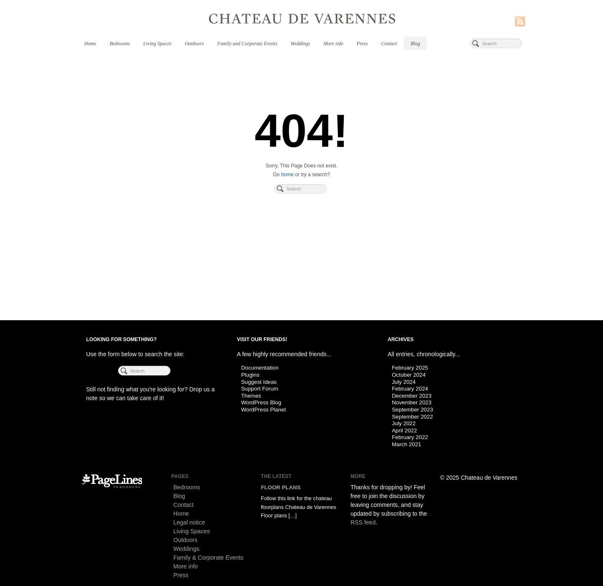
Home (90, 43)
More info (333, 43)
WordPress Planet (263, 409)
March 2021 (406, 444)
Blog (415, 43)
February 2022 (410, 437)
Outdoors (194, 43)
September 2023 (412, 409)
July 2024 (404, 382)
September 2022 (412, 417)
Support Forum (259, 389)
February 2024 (410, 389)
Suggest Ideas (259, 382)
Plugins (250, 375)
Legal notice (189, 522)
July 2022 (404, 423)
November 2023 (412, 402)
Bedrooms (120, 43)
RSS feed (363, 522)
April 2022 (404, 430)
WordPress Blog (261, 402)
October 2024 (409, 375)
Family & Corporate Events (208, 557)
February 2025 (410, 368)
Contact (389, 43)
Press (362, 43)
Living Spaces (157, 43)
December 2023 (412, 396)
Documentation (259, 368)
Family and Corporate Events (247, 43)
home (287, 174)
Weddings (300, 43)
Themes (251, 396)
